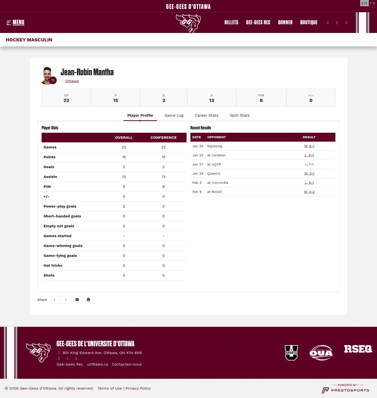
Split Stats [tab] (240, 115)
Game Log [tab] (174, 115)
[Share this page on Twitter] (66, 299)
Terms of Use (109, 388)
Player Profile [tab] (140, 115)
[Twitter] (328, 22)
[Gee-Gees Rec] (258, 22)
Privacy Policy (138, 388)
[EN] (364, 3)
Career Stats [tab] (206, 115)
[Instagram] (337, 22)
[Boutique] (308, 22)
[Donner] (285, 22)
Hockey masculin (29, 40)
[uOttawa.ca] (97, 364)
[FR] (373, 3)
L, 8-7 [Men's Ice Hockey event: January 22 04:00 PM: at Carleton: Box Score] (309, 155)
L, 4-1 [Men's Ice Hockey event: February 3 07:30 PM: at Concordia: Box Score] (309, 182)
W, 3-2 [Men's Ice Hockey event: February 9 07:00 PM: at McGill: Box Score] (309, 192)
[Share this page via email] (77, 299)
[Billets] (231, 22)
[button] (88, 299)
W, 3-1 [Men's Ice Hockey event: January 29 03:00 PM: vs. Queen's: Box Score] (309, 173)
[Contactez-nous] (127, 364)
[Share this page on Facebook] (54, 299)
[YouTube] (346, 22)
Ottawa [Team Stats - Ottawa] (72, 81)
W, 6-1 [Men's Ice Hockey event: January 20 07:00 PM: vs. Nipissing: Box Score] (309, 146)
